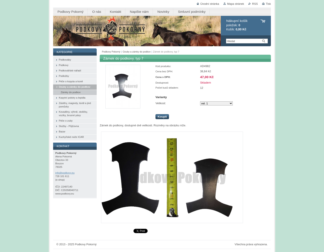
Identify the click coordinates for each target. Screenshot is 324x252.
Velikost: (160, 103)
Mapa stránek (235, 3)
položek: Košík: (237, 25)
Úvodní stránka (209, 3)
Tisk (268, 3)
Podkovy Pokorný (111, 51)
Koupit (162, 116)
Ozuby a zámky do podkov (137, 51)
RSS (255, 3)
